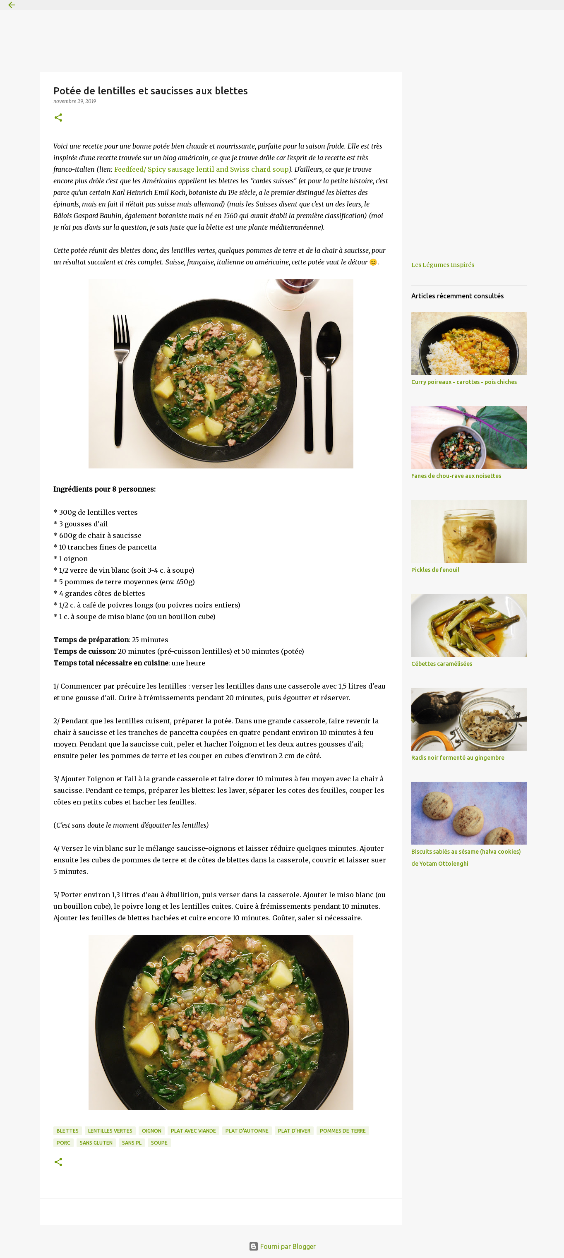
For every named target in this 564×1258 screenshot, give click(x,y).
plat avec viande (193, 1130)
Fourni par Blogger (282, 1246)
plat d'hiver (294, 1130)
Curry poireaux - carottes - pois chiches (464, 382)
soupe (159, 1142)
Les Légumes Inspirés (442, 265)
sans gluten (96, 1142)
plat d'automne (247, 1130)
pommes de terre (343, 1130)
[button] (58, 118)
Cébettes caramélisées (441, 663)
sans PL (132, 1142)
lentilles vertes (110, 1130)
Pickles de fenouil (435, 570)
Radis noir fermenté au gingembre (457, 757)
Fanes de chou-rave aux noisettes (456, 476)
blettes (68, 1130)
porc (63, 1142)
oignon (151, 1130)
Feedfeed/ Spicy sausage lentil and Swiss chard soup (201, 169)
